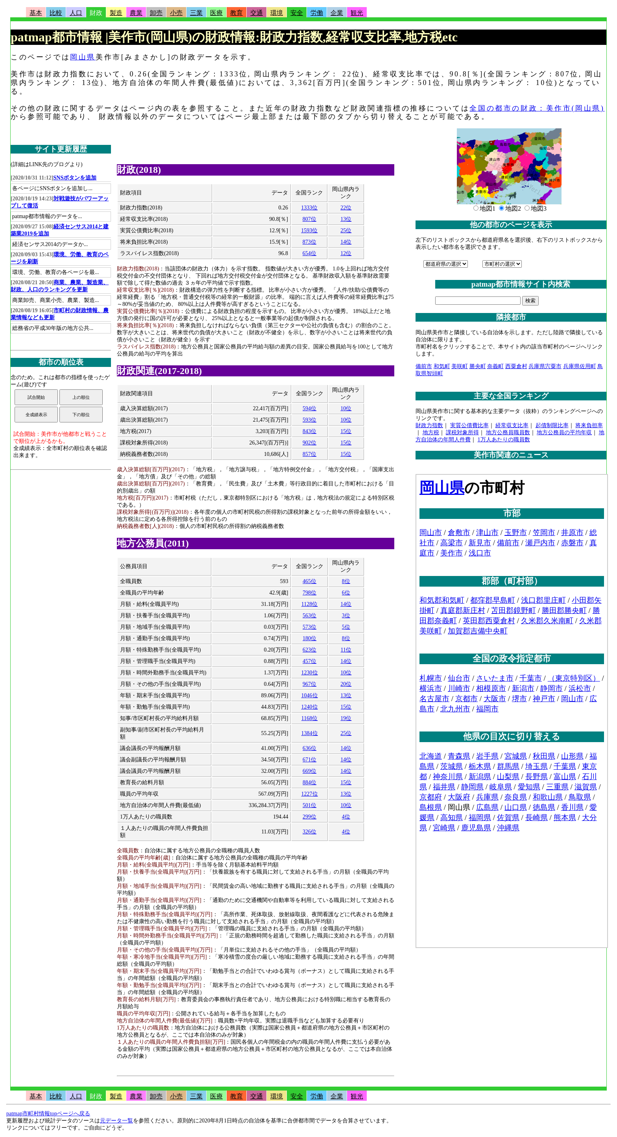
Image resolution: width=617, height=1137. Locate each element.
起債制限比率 (552, 425)
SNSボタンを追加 (75, 178)
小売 (176, 12)
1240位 (309, 707)
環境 (276, 12)
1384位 (309, 733)
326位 (309, 832)
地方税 (431, 432)
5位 (346, 627)
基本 (36, 12)
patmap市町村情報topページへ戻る (48, 1114)
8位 (346, 581)
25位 (345, 230)
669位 (309, 771)
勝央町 (477, 366)
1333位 (309, 208)
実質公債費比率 (469, 425)
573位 (309, 627)
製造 (116, 12)
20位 (345, 684)
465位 (309, 581)
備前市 (424, 366)
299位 (309, 817)
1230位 (309, 673)
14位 (345, 242)
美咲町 (459, 366)
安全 (296, 12)
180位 (309, 638)
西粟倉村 (516, 366)
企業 (337, 12)
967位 (309, 684)
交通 (256, 12)
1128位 (309, 604)
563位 (309, 615)
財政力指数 (429, 425)
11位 (346, 650)
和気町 (442, 366)
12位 (345, 253)
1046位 (309, 695)
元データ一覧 (116, 1121)
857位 (309, 454)
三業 (196, 12)
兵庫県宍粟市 (545, 366)
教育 (236, 12)
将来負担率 (589, 425)
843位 (309, 431)
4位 (346, 817)
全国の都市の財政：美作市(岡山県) (536, 108)
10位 (345, 408)
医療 (216, 12)
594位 (309, 408)
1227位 (309, 794)
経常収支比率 (511, 425)
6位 (346, 593)
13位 (345, 219)
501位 (309, 805)
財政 (96, 12)
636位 (309, 748)
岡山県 (83, 57)
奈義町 (495, 366)
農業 (136, 12)
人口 (76, 12)
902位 (309, 443)
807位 (309, 219)
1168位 (309, 718)
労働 (316, 12)
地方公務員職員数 (508, 432)
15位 (345, 431)
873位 (309, 242)
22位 (345, 208)
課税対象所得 (462, 432)
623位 (309, 650)
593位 (309, 420)
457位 (309, 661)
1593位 (309, 230)
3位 (346, 615)
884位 (309, 782)
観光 (357, 12)
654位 (309, 253)
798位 (309, 593)
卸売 (156, 12)
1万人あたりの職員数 (504, 440)
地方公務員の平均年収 (564, 432)
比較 (56, 12)
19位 (345, 718)
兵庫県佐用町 (579, 366)
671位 (309, 760)
